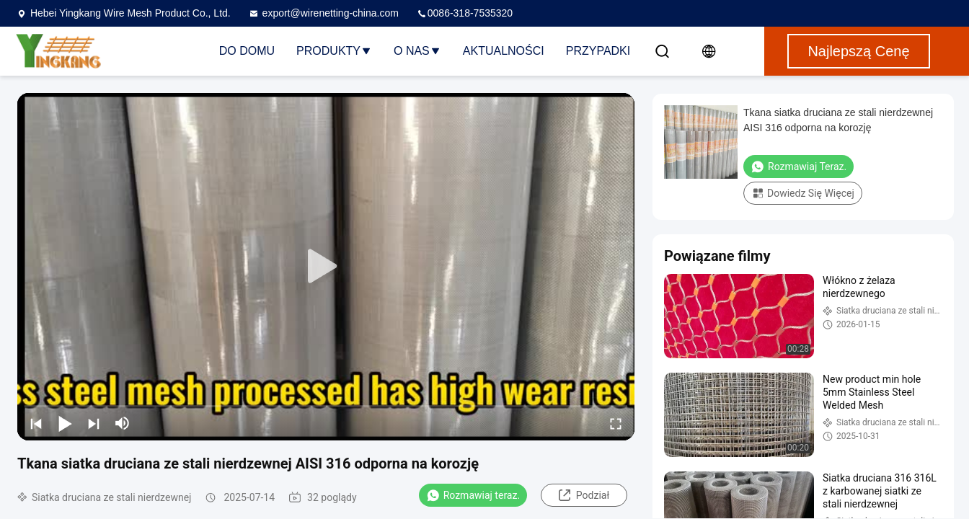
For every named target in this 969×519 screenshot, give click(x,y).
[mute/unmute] (122, 423)
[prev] (36, 423)
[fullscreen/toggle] (615, 423)
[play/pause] (64, 423)
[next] (93, 423)
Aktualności (503, 51)
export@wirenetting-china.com (323, 13)
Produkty (334, 51)
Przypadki (598, 51)
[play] (326, 267)
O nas (417, 51)
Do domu (247, 51)
